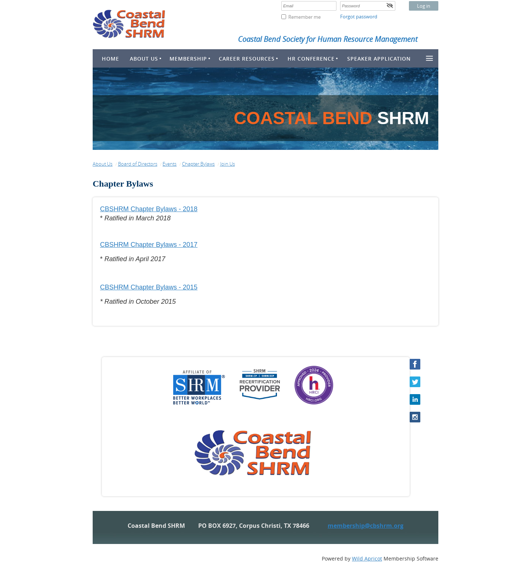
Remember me (304, 17)
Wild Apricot (367, 558)
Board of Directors (137, 164)
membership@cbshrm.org (365, 526)
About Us (103, 164)
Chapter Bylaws (198, 164)
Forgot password (358, 16)
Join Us (227, 164)
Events (170, 164)
